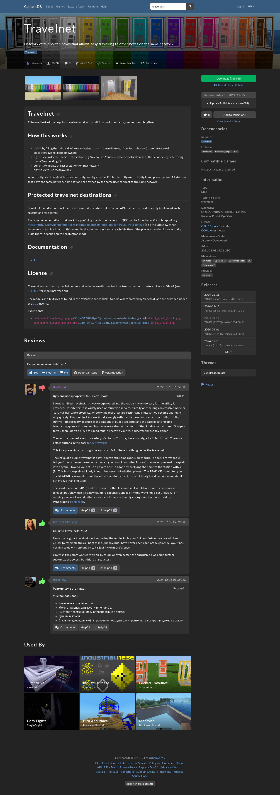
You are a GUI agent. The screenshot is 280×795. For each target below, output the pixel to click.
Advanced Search (170, 767)
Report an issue (85, 372)
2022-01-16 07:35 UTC (171, 387)
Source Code (140, 775)
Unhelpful (108, 510)
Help (104, 6)
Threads (113, 771)
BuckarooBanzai (237, 260)
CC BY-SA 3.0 (81, 318)
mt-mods (207, 260)
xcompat (207, 141)
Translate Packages (171, 771)
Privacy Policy (128, 767)
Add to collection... (234, 114)
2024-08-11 (224, 320)
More (228, 352)
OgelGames (220, 260)
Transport (30, 52)
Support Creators (147, 771)
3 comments (65, 510)
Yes (34, 372)
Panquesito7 (209, 265)
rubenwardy (157, 757)
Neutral (49, 372)
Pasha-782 (59, 579)
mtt (235, 151)
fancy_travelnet (97, 442)
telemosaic (77, 501)
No (64, 372)
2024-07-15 (224, 343)
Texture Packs (76, 6)
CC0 (35, 303)
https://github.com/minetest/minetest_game (117, 318)
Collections (127, 771)
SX (249, 260)
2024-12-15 (224, 296)
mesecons (207, 151)
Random (92, 6)
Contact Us (118, 763)
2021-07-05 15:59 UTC (171, 522)
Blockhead (59, 387)
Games (60, 6)
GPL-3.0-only (209, 226)
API (36, 260)
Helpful (88, 510)
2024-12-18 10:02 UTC (171, 579)
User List (101, 771)
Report (208, 384)
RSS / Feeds (111, 767)
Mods (49, 6)
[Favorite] (206, 114)
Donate (180, 763)
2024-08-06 (224, 331)
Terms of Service (137, 763)
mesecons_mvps (222, 151)
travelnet (207, 275)
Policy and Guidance (161, 763)
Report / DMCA (148, 767)
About (105, 763)
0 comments (65, 627)
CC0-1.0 (206, 230)
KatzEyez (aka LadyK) (66, 522)
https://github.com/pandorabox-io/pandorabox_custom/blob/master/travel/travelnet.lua (86, 224)
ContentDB (33, 6)
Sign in (241, 6)
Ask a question (112, 372)
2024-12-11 (224, 308)
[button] (251, 6)
